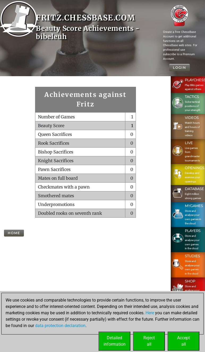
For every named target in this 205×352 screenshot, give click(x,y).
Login (179, 68)
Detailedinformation (115, 341)
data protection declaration (60, 325)
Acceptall (183, 341)
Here (150, 312)
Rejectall (149, 341)
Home (14, 233)
